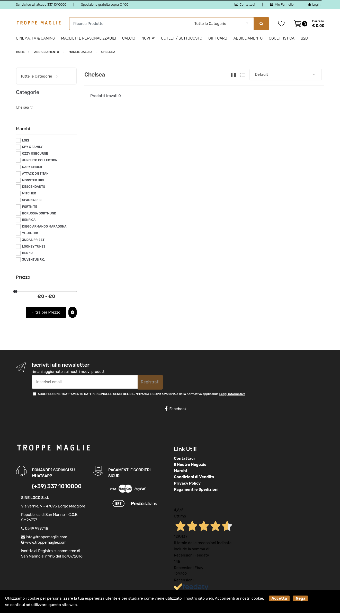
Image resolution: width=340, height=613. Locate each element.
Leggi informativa (232, 394)
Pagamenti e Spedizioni (196, 489)
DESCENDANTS (33, 186)
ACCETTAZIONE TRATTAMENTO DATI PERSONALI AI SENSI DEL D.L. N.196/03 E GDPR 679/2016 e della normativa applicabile (141, 394)
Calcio (128, 38)
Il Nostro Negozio (190, 464)
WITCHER (29, 193)
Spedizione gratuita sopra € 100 (104, 4)
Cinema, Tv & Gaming (35, 38)
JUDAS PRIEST (33, 240)
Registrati (150, 382)
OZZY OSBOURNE (35, 153)
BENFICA (28, 220)
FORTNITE (29, 207)
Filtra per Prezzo (45, 312)
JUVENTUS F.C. (33, 259)
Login (314, 4)
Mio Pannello (281, 4)
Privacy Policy (187, 483)
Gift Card (217, 38)
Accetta (279, 598)
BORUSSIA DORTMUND (39, 213)
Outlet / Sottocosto (181, 38)
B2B (304, 38)
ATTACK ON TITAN (35, 173)
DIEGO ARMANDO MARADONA (44, 226)
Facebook (175, 409)
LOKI (25, 140)
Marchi (180, 470)
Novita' (148, 38)
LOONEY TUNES (34, 246)
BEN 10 (27, 253)
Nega (300, 598)
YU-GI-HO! (30, 233)
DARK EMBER (32, 167)
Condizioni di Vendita (194, 477)
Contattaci (245, 4)
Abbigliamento (248, 38)
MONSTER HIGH (34, 180)
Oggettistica (281, 38)
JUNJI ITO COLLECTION (39, 160)
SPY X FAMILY (32, 147)
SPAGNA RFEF (32, 200)
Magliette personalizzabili (88, 38)
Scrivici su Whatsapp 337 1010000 (41, 4)
